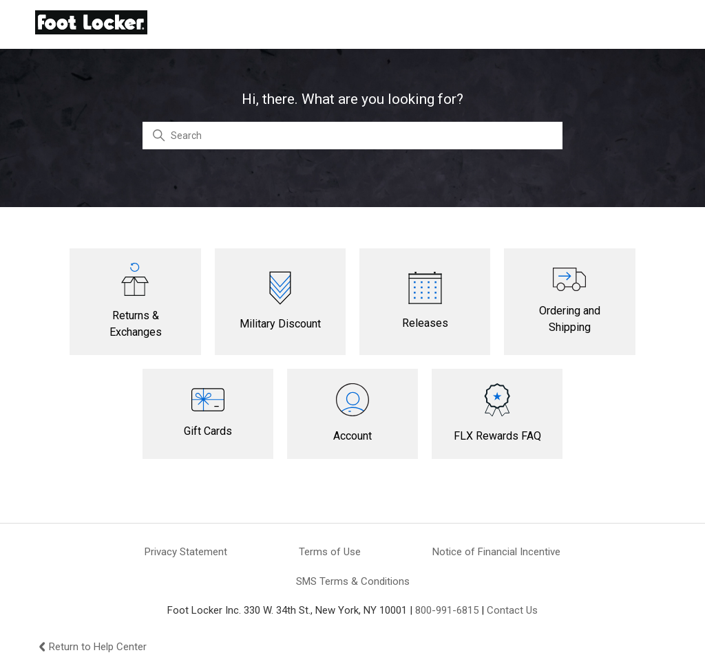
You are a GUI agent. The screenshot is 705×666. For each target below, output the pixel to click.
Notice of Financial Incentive (496, 552)
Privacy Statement (186, 552)
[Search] (352, 135)
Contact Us (512, 610)
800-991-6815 (446, 610)
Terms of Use (330, 552)
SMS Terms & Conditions (353, 581)
